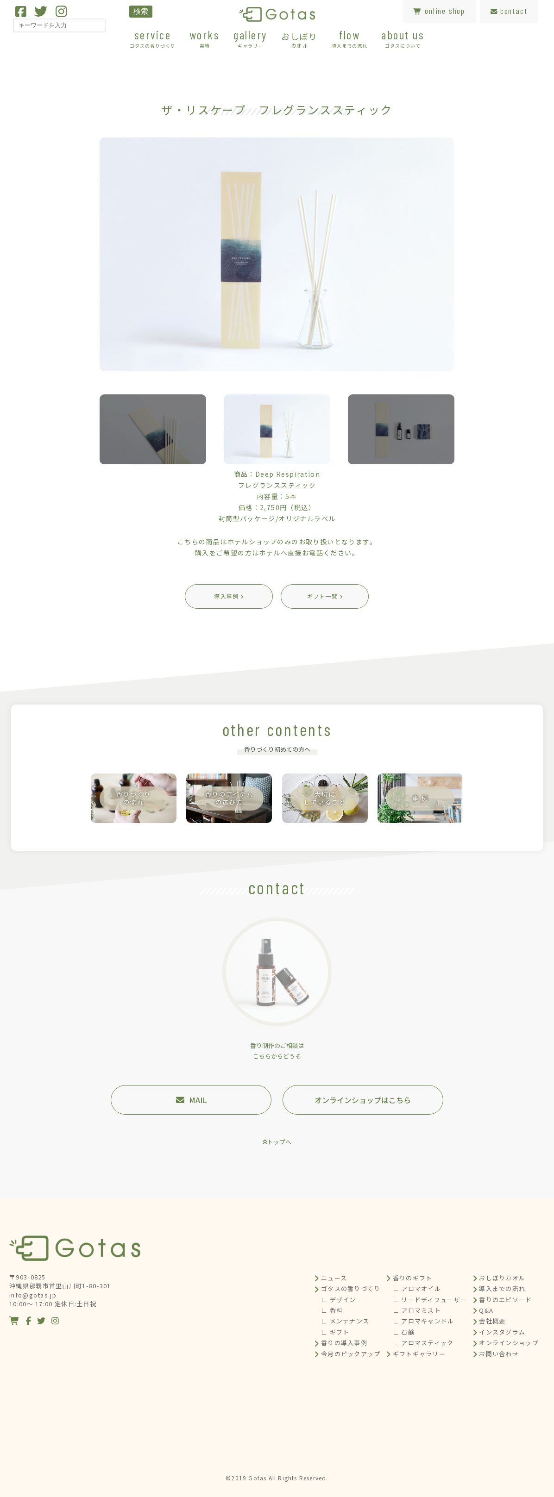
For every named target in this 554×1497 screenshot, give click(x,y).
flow (349, 38)
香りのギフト (413, 1277)
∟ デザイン (338, 1299)
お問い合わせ (499, 1353)
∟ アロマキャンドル (423, 1320)
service (153, 38)
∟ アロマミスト (417, 1310)
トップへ (279, 1141)
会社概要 (492, 1320)
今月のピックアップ (351, 1353)
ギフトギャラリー (419, 1353)
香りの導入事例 (344, 1342)
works (204, 38)
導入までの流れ (502, 1288)
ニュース (334, 1277)
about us (402, 38)
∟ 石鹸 (404, 1332)
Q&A (486, 1310)
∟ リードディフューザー (430, 1299)
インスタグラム (502, 1332)
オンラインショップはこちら (363, 1099)
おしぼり (299, 39)
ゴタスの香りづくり (351, 1288)
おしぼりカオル (502, 1277)
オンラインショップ (509, 1342)
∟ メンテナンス (345, 1320)
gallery (250, 38)
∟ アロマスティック (423, 1342)
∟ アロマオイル (417, 1288)
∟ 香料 (332, 1310)
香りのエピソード (505, 1299)
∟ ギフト (335, 1332)
